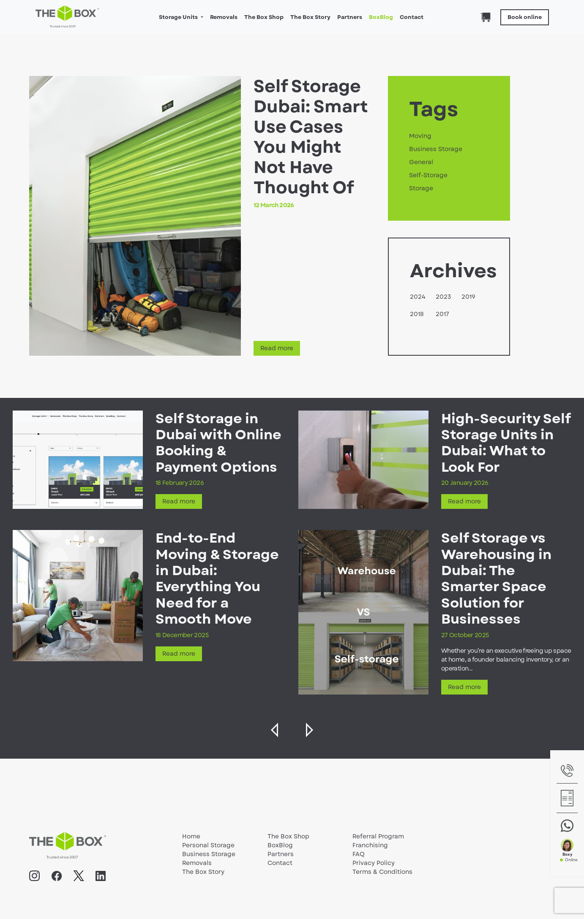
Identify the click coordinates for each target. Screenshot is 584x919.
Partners (349, 17)
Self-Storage (428, 175)
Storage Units (179, 17)
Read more (276, 348)
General (421, 162)
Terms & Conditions (382, 872)
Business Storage (435, 149)
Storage (421, 188)
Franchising (370, 845)
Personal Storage (208, 845)
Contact (411, 17)
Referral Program (378, 836)
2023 (443, 296)
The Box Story (310, 17)
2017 (442, 314)
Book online (525, 17)
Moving (420, 136)
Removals (223, 17)
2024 (418, 296)
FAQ (358, 854)
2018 (417, 314)
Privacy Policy (373, 863)
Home (191, 836)
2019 (468, 296)
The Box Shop (264, 17)
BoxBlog (381, 17)
